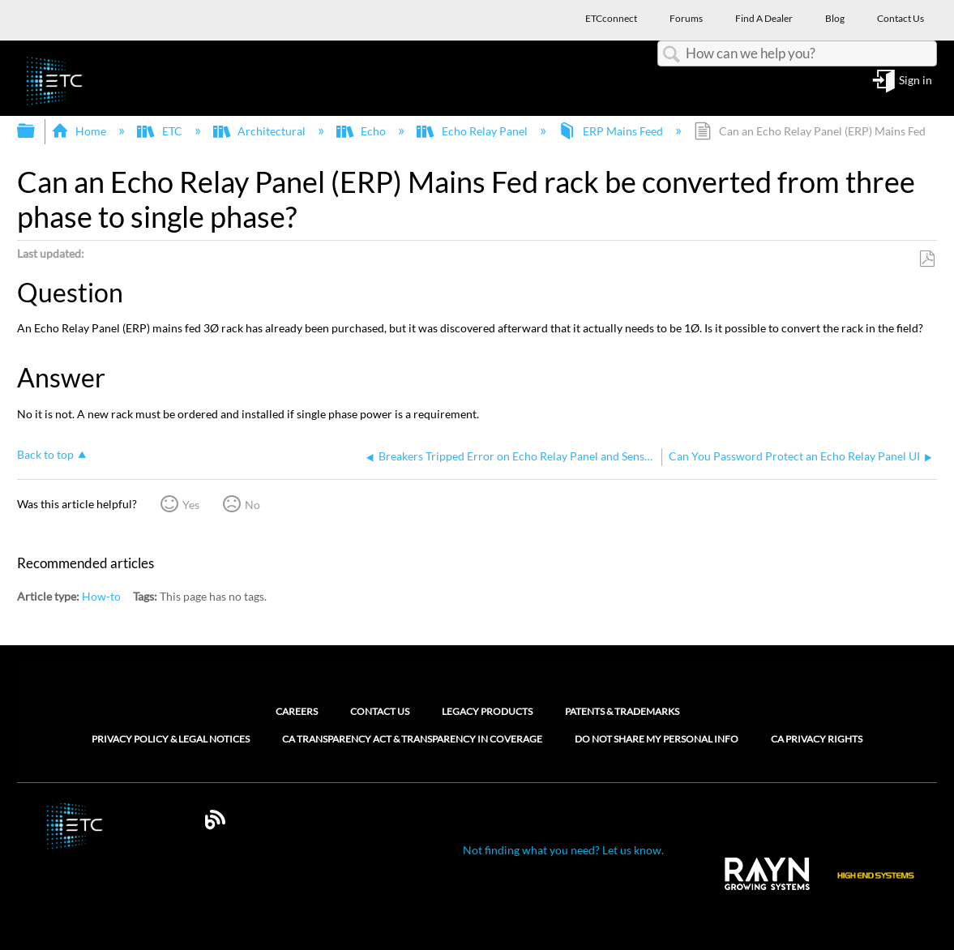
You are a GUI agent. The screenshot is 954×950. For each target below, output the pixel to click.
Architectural (260, 131)
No (252, 504)
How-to (101, 596)
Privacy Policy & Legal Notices (171, 739)
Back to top (45, 454)
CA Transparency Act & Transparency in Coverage (412, 739)
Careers (297, 711)
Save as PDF (927, 258)
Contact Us (379, 711)
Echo (362, 131)
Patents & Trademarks (622, 711)
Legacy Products (487, 711)
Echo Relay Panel (473, 131)
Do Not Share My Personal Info (656, 739)
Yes (190, 504)
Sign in (915, 81)
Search (672, 54)
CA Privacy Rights (816, 739)
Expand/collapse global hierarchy (36, 131)
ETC (160, 131)
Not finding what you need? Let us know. (563, 850)
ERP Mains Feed (611, 131)
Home (80, 131)
